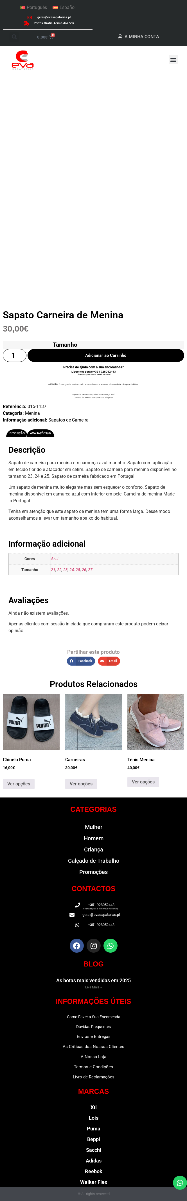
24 (71, 569)
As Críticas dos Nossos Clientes (93, 1046)
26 (84, 569)
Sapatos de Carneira (68, 420)
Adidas (94, 1161)
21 (53, 569)
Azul (54, 558)
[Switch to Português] (33, 8)
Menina (32, 413)
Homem (93, 838)
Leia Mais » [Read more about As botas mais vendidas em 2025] (93, 987)
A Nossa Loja (93, 1056)
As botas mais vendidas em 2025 (93, 980)
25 (78, 569)
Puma (93, 1129)
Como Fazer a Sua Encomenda (93, 1017)
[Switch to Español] (64, 8)
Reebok (93, 1171)
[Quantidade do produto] (14, 355)
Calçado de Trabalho (93, 860)
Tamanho (65, 344)
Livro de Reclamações (93, 1077)
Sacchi (93, 1150)
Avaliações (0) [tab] (40, 433)
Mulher (93, 827)
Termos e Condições (93, 1066)
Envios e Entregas (94, 1036)
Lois (93, 1118)
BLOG (93, 964)
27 (90, 569)
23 (65, 569)
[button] (14, 37)
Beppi (93, 1139)
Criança (93, 849)
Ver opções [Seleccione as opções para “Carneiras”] (81, 784)
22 (59, 569)
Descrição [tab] (17, 433)
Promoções (93, 872)
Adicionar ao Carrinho (105, 355)
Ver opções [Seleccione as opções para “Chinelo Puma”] (18, 784)
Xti (94, 1107)
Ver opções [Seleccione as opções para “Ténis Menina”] (143, 782)
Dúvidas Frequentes (93, 1026)
